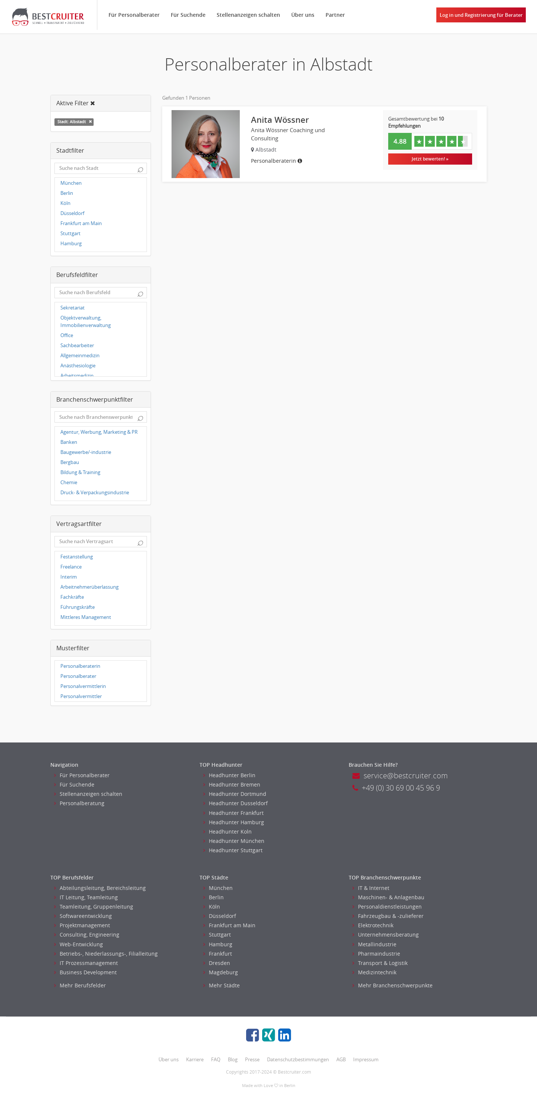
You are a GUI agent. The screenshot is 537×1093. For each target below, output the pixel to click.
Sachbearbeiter (77, 345)
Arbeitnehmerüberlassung (89, 587)
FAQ (215, 1059)
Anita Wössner (280, 119)
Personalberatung (79, 803)
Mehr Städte (221, 985)
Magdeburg (220, 972)
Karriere (195, 1059)
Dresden (216, 962)
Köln (65, 203)
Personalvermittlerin (83, 686)
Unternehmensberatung (385, 934)
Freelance (71, 567)
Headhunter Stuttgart (233, 850)
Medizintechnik (374, 972)
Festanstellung (76, 557)
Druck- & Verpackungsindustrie (94, 492)
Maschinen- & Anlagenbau (388, 897)
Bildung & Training (80, 472)
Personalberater (78, 676)
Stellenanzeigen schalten (248, 14)
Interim (68, 577)
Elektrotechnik (372, 925)
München (71, 183)
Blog (233, 1059)
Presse (252, 1059)
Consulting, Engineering (86, 934)
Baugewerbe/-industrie (85, 452)
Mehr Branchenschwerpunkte (392, 985)
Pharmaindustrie (376, 953)
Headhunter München (233, 840)
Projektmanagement (82, 925)
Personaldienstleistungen (387, 906)
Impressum (366, 1059)
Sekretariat (72, 308)
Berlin (66, 193)
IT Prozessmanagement (86, 962)
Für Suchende (188, 14)
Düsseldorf (72, 213)
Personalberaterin (80, 666)
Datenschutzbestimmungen (298, 1059)
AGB (341, 1059)
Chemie (68, 482)
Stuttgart (70, 233)
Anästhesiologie (77, 365)
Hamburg (71, 243)
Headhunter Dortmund (234, 793)
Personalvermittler (81, 696)
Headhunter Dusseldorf (235, 803)
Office (66, 335)
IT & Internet (370, 887)
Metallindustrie (374, 944)
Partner (335, 14)
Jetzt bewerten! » (430, 159)
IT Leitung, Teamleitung (86, 897)
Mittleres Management (85, 617)
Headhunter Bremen (231, 784)
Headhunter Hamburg (233, 822)
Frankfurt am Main (81, 223)
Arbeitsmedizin (77, 376)
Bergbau (69, 462)
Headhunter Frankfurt (233, 812)
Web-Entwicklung (78, 944)
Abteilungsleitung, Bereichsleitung (100, 887)
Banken (68, 442)
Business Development (85, 972)
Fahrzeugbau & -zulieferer (388, 915)
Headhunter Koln (227, 831)
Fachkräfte (72, 597)
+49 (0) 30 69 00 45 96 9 (396, 788)
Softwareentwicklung (83, 915)
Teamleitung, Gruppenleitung (93, 906)
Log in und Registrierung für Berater (481, 15)
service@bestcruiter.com (400, 775)
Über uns (302, 14)
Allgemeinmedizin (80, 355)
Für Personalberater (134, 14)
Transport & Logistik (380, 962)
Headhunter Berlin (229, 775)
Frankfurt (217, 953)
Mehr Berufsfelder (80, 985)
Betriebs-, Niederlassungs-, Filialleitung (106, 953)
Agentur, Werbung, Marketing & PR (99, 432)
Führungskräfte (77, 607)
